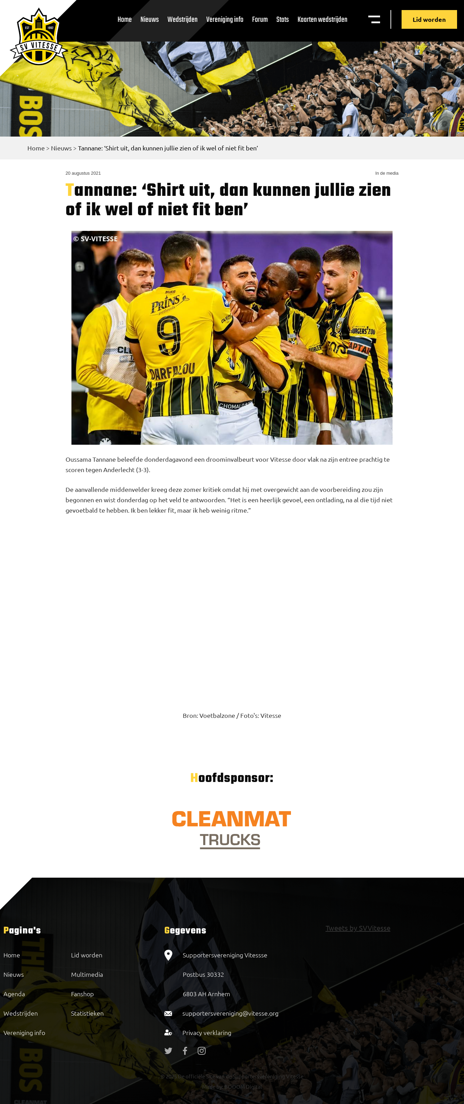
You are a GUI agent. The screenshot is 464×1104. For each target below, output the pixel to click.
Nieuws (149, 20)
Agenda (14, 994)
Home (125, 20)
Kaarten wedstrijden (322, 20)
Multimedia (87, 974)
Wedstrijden (182, 20)
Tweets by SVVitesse (358, 927)
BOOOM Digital (242, 1086)
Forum (260, 20)
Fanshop (82, 994)
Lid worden (429, 19)
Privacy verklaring (206, 1032)
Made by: (212, 1086)
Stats (282, 20)
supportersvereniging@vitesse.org (230, 1013)
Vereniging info (224, 20)
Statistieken (87, 1013)
